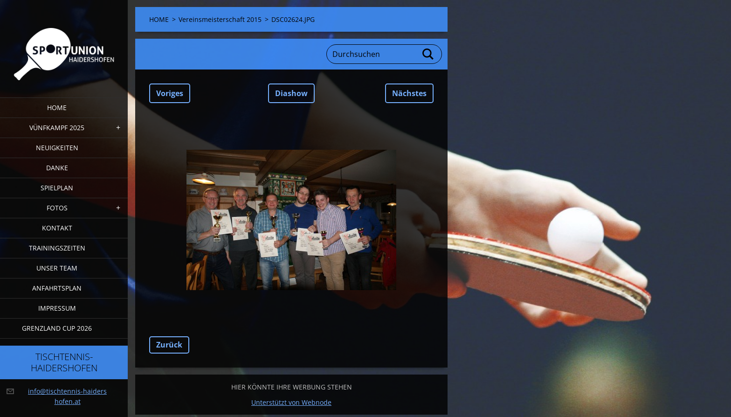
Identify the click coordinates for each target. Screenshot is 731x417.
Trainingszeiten (57, 247)
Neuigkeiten (57, 147)
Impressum (57, 308)
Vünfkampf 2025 (56, 127)
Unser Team (56, 268)
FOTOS (57, 207)
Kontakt (57, 227)
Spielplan (57, 187)
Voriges (169, 93)
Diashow (291, 93)
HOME (57, 107)
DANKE (57, 167)
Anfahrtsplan (57, 288)
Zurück (169, 345)
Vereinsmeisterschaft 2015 (220, 19)
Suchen (428, 54)
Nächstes (409, 93)
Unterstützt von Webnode (291, 402)
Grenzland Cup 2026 (57, 328)
